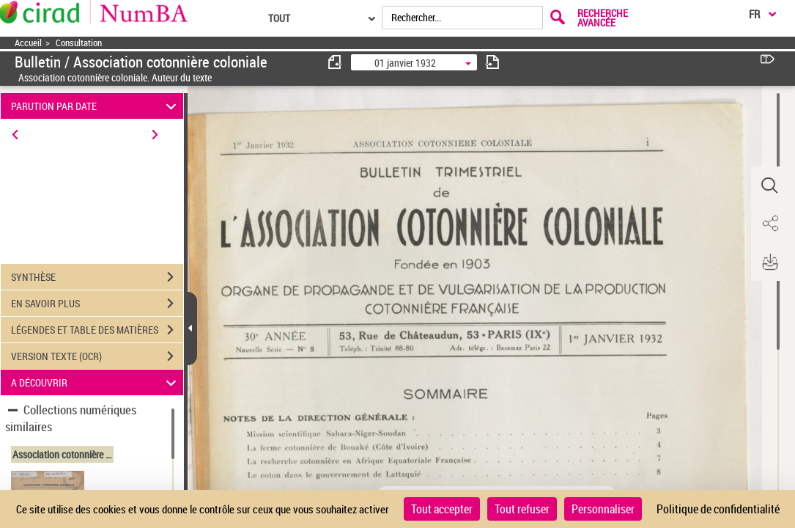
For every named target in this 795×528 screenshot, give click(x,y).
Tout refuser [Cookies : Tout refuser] (522, 509)
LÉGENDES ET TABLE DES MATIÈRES (97, 330)
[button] (769, 185)
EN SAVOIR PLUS (97, 303)
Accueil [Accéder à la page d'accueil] (28, 43)
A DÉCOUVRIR (96, 382)
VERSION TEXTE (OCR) (97, 356)
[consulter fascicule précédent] (335, 62)
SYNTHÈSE (97, 277)
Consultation (79, 43)
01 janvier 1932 (405, 63)
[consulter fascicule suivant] (492, 62)
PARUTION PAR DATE (96, 106)
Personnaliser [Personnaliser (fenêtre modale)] (603, 509)
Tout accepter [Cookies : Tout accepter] (442, 509)
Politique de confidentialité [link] (718, 509)
